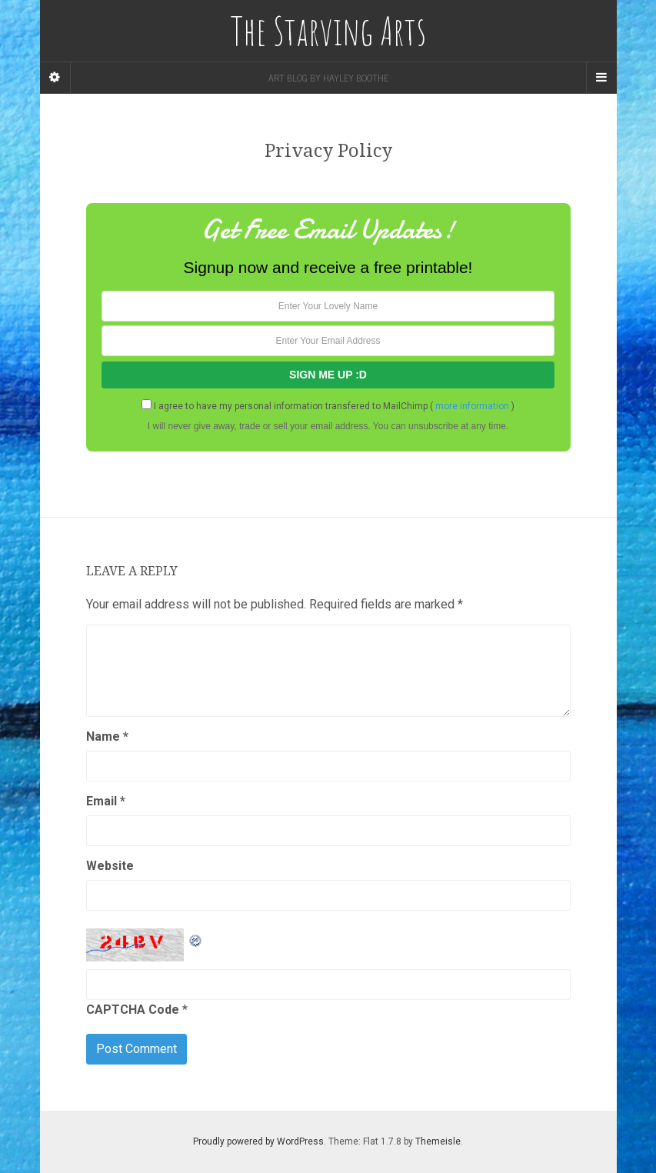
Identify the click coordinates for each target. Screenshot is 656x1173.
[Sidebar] (55, 77)
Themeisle (438, 1141)
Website (110, 865)
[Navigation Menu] (601, 77)
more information (472, 406)
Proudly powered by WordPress (258, 1141)
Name (107, 736)
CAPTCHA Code (132, 1009)
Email (105, 801)
